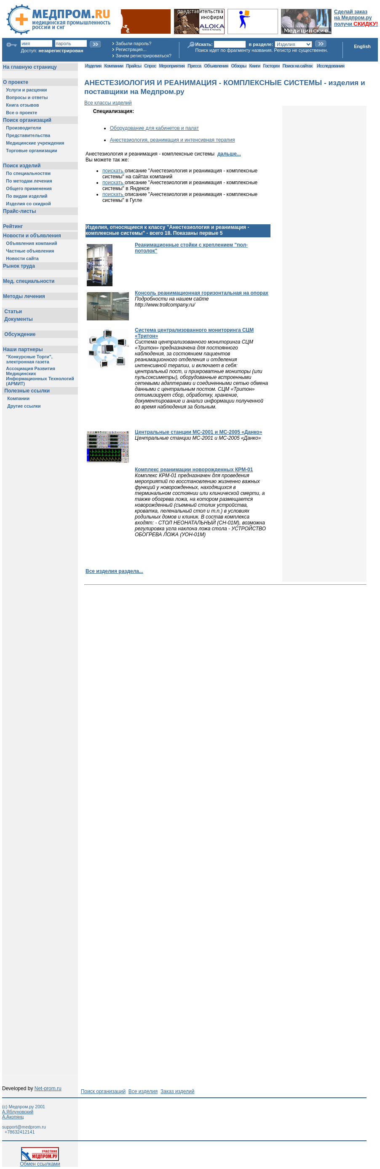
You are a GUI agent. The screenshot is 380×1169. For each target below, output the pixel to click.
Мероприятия (171, 65)
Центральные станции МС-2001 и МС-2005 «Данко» (198, 432)
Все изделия (143, 1091)
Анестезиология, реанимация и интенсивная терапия (172, 140)
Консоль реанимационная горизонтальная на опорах (201, 293)
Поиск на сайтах (297, 65)
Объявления (216, 65)
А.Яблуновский (17, 1111)
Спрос (150, 65)
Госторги (271, 65)
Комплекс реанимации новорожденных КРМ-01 (194, 470)
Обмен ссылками (40, 1161)
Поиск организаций (103, 1091)
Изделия (93, 65)
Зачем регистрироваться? (143, 55)
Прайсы (133, 65)
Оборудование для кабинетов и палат (154, 128)
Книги (255, 65)
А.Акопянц (13, 1116)
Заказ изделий (177, 1091)
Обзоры (238, 65)
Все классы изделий (108, 103)
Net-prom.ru (48, 1088)
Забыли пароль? (134, 43)
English (362, 46)
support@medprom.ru (24, 1126)
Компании (113, 65)
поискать (113, 171)
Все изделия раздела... (114, 571)
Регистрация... (131, 49)
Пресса (194, 65)
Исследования (330, 65)
